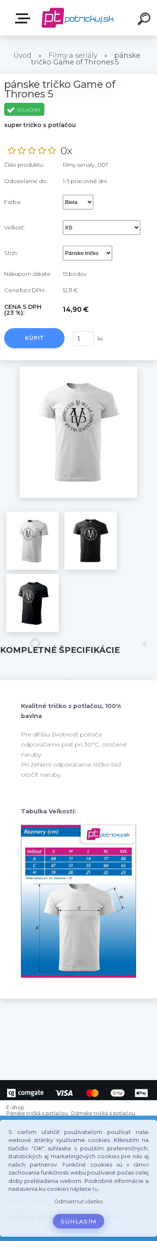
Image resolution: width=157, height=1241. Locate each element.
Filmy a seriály (73, 55)
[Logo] (77, 18)
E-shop (24, 18)
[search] (145, 20)
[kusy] (83, 338)
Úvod (22, 55)
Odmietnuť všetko (78, 1201)
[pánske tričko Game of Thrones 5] (78, 369)
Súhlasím (79, 1221)
